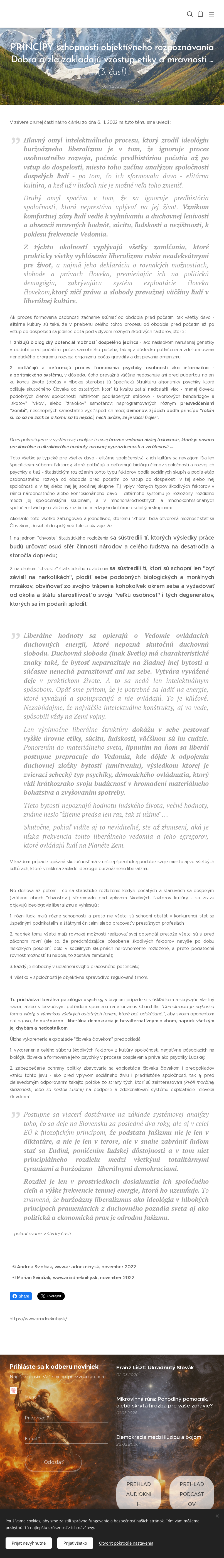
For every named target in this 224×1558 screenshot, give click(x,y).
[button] (189, 14)
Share (21, 1296)
